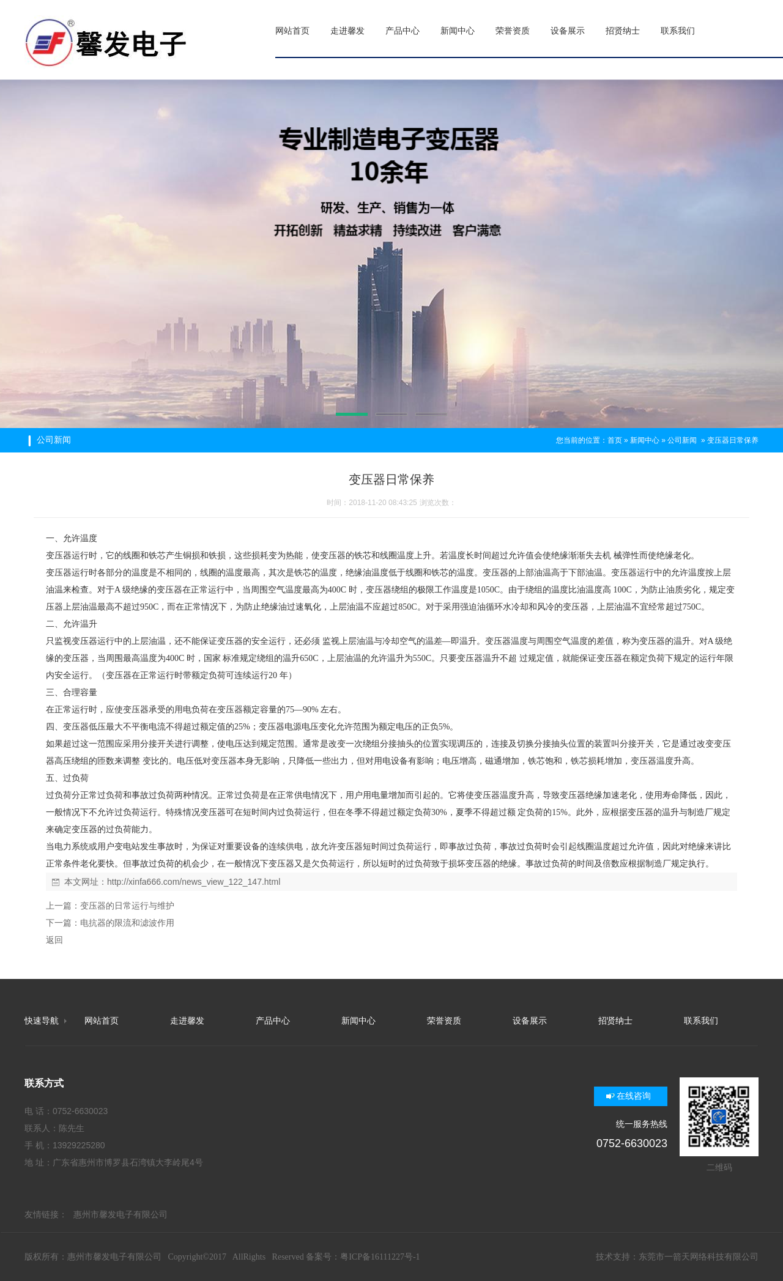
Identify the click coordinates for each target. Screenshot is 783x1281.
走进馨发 (187, 1020)
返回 (54, 940)
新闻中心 (644, 440)
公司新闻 (682, 440)
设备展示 (530, 1020)
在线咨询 (634, 1096)
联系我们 (701, 1020)
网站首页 (101, 1020)
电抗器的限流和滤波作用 (127, 923)
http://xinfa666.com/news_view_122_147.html (193, 882)
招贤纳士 (615, 1020)
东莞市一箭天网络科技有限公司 (699, 1256)
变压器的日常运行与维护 (127, 905)
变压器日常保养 (733, 440)
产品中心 (273, 1020)
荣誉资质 (444, 1020)
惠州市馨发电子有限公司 (120, 1214)
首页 (614, 440)
